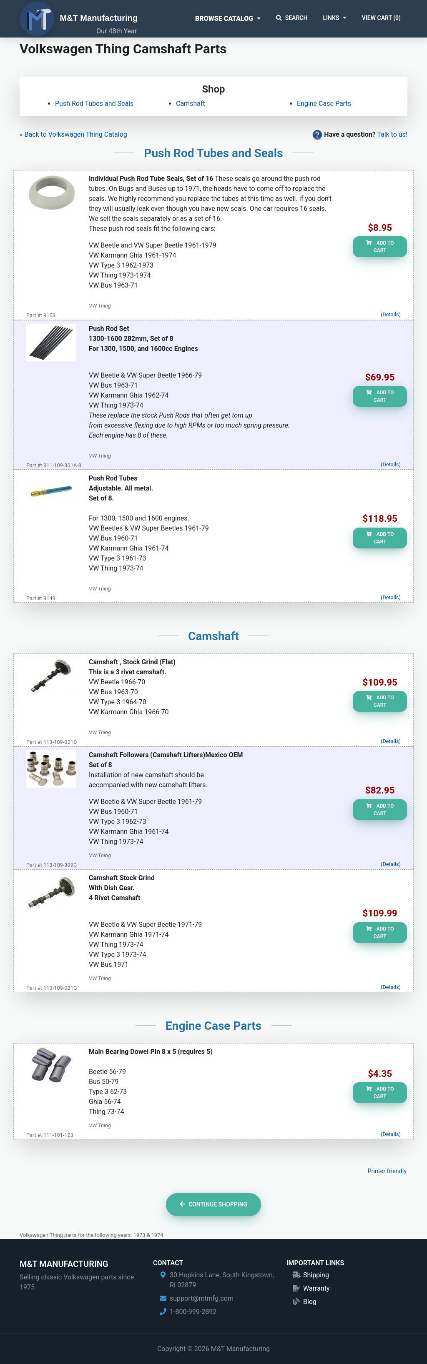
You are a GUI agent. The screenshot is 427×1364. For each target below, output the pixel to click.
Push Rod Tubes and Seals (94, 104)
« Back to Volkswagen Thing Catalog (73, 134)
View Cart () (381, 18)
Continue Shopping (213, 1204)
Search (292, 18)
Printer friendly (387, 1171)
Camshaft (190, 104)
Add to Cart (380, 246)
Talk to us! (392, 134)
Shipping (316, 1275)
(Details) (391, 314)
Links (331, 18)
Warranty (316, 1288)
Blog (309, 1302)
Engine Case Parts (324, 104)
